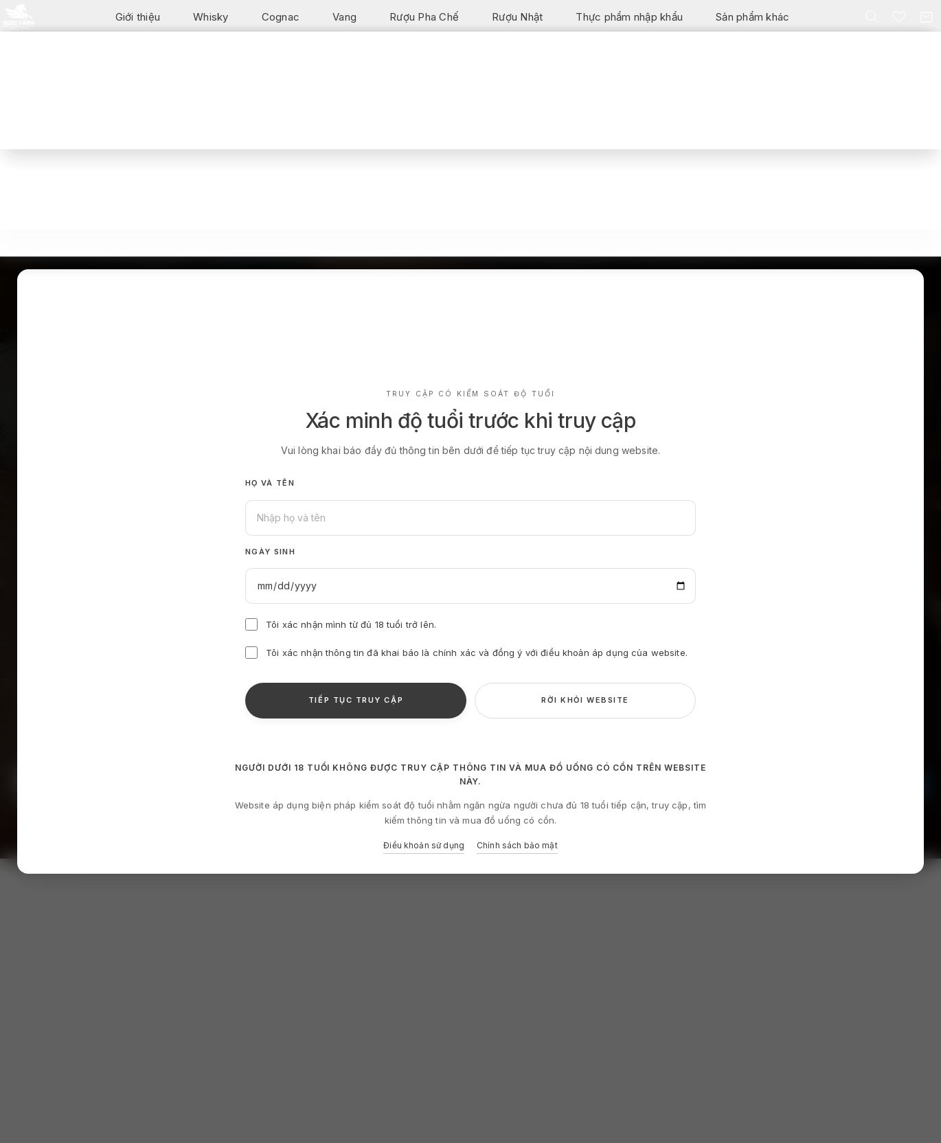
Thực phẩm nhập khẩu (629, 24)
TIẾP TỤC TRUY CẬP (355, 700)
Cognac (281, 24)
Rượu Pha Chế (424, 24)
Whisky (211, 24)
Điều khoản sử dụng (423, 845)
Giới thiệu (138, 24)
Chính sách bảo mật (517, 845)
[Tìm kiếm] (867, 24)
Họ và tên (270, 483)
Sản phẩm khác (752, 24)
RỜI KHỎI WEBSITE (585, 700)
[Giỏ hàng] (922, 25)
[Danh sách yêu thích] (895, 24)
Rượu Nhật (517, 24)
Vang (344, 24)
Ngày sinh (270, 551)
